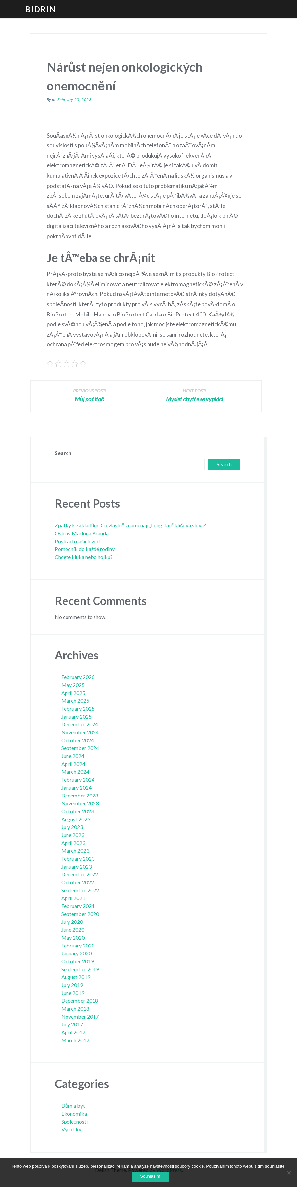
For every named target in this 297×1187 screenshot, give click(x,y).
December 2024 (79, 724)
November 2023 (80, 803)
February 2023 (77, 858)
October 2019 (77, 961)
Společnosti (74, 1121)
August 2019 (75, 977)
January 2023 (76, 866)
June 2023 (72, 835)
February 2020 (77, 945)
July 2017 (72, 1024)
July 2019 (72, 985)
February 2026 (77, 677)
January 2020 (76, 953)
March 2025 (75, 700)
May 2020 (73, 937)
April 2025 (73, 693)
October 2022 (77, 882)
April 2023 (73, 843)
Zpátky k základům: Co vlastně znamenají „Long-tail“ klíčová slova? (130, 525)
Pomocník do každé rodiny (85, 549)
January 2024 (76, 787)
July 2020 (72, 922)
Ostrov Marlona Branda (82, 533)
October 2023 (77, 811)
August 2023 (75, 819)
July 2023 (72, 827)
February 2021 (77, 906)
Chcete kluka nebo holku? (84, 557)
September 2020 (80, 914)
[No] (288, 1172)
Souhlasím (150, 1176)
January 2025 (76, 716)
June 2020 (72, 929)
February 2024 (77, 779)
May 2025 (73, 685)
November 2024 (80, 732)
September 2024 (80, 748)
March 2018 (75, 1008)
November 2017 (80, 1016)
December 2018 (79, 1001)
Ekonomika (74, 1113)
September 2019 (80, 969)
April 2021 (73, 898)
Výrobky (71, 1129)
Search (63, 453)
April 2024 (73, 764)
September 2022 (80, 890)
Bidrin (40, 9)
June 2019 (72, 993)
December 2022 (79, 874)
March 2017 (75, 1040)
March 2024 (75, 772)
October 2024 (77, 740)
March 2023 (75, 850)
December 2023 (79, 795)
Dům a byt (73, 1105)
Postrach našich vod (77, 541)
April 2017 (73, 1032)
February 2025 (77, 708)
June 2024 (72, 756)
